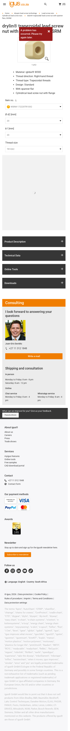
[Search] (45, 4)
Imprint (27, 598)
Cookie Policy (40, 594)
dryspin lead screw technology (25, 13)
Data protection (25, 594)
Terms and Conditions (42, 598)
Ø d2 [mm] (10, 114)
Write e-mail (34, 356)
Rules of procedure (13, 598)
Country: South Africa (37, 582)
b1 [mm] (9, 128)
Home (7, 13)
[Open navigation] (4, 4)
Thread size (11, 142)
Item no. (9, 100)
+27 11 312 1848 (18, 348)
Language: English (14, 582)
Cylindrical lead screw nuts (12, 16)
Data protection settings (15, 602)
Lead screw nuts (48, 13)
